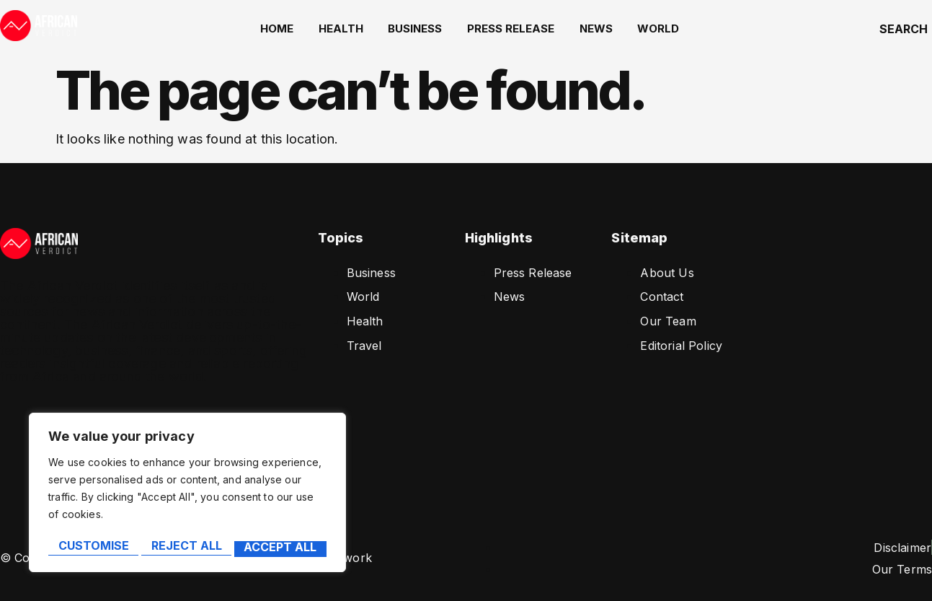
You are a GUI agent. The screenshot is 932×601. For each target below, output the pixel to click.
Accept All (281, 548)
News (596, 28)
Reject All (186, 548)
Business (422, 28)
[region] (187, 496)
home (290, 28)
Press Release (514, 28)
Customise (92, 548)
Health (351, 28)
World (655, 28)
